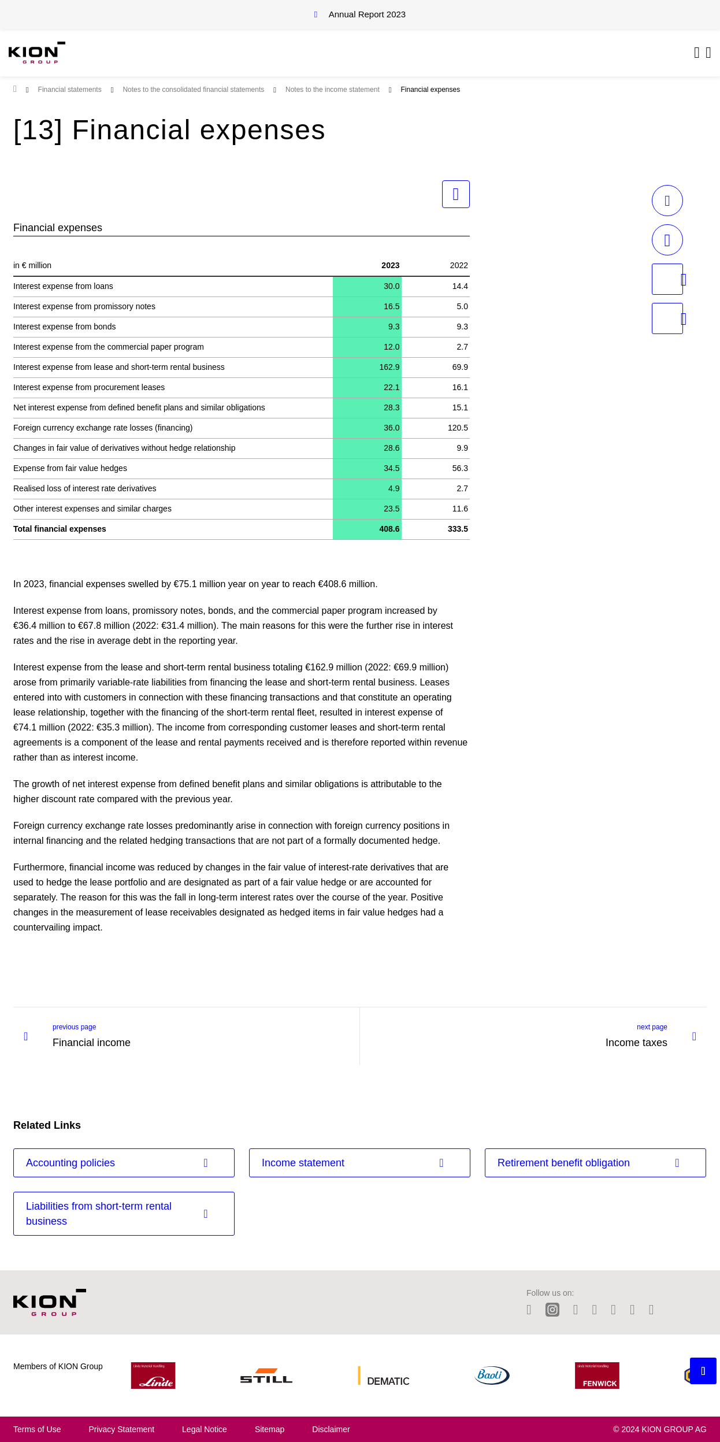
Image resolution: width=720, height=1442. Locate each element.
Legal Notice (204, 1429)
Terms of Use (37, 1429)
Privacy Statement (121, 1429)
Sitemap (269, 1429)
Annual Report (367, 14)
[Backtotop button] (703, 1371)
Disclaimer (331, 1429)
